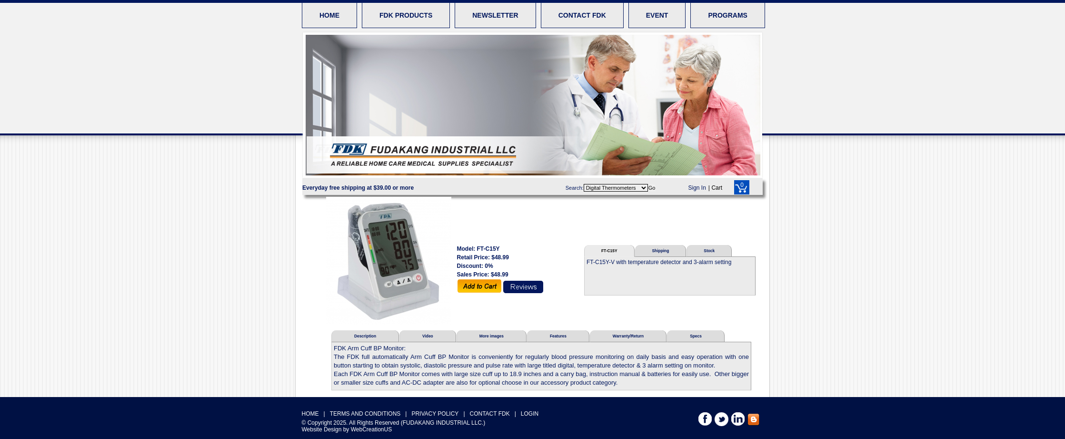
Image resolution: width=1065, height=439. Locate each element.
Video (427, 336)
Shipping (660, 250)
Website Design (322, 429)
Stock (709, 250)
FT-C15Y (609, 250)
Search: (575, 188)
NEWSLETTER (495, 15)
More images (491, 336)
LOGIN (529, 413)
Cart (716, 187)
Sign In (697, 187)
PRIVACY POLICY (434, 413)
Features (558, 336)
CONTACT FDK (582, 15)
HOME (329, 15)
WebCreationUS (371, 429)
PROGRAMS (727, 15)
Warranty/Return (628, 336)
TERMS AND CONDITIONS (365, 413)
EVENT (657, 15)
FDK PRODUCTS (405, 15)
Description (365, 336)
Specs (696, 336)
